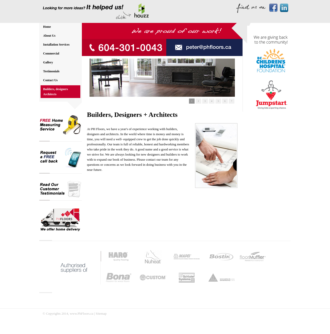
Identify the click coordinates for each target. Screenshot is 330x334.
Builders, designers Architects (55, 91)
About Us (49, 35)
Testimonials (51, 71)
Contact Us (50, 80)
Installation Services (56, 44)
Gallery (48, 62)
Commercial (51, 53)
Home (47, 27)
